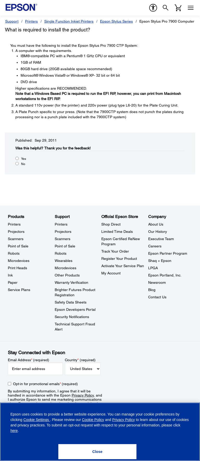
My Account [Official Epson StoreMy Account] (111, 273)
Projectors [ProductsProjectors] (16, 231)
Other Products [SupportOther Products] (67, 275)
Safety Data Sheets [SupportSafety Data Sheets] (70, 302)
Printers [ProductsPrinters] (14, 224)
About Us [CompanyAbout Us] (155, 224)
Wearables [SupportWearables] (63, 261)
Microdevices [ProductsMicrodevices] (18, 261)
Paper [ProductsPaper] (12, 282)
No (23, 164)
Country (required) (80, 360)
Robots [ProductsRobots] (14, 253)
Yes (23, 159)
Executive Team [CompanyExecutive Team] (161, 239)
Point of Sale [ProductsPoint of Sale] (18, 246)
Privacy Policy (83, 395)
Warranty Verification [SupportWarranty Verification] (71, 282)
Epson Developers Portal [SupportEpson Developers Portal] (75, 309)
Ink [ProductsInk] (10, 275)
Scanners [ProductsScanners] (15, 239)
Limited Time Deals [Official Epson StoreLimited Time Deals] (117, 231)
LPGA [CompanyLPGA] (153, 268)
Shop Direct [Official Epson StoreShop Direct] (111, 224)
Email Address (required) (28, 360)
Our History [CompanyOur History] (157, 231)
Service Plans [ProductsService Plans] (19, 290)
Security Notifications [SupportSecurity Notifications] (72, 317)
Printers (31, 21)
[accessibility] (153, 8)
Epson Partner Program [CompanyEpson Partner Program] (167, 253)
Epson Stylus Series (116, 21)
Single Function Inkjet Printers (68, 21)
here (14, 431)
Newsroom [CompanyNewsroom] (157, 282)
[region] (100, 432)
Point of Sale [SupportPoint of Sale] (65, 246)
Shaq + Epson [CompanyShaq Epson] (159, 261)
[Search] (165, 8)
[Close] (97, 451)
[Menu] (190, 8)
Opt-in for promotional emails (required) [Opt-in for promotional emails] (45, 384)
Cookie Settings (36, 420)
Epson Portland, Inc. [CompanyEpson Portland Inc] (165, 275)
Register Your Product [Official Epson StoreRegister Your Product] (119, 258)
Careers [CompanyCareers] (154, 246)
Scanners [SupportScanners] (62, 239)
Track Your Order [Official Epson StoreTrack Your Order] (115, 251)
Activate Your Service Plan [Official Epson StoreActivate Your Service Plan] (122, 266)
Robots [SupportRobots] (60, 253)
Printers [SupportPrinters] (61, 224)
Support (11, 21)
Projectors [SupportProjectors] (63, 231)
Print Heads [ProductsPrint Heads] (17, 268)
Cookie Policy (93, 420)
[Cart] (178, 8)
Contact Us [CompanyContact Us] (157, 297)
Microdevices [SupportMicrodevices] (65, 268)
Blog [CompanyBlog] (151, 290)
